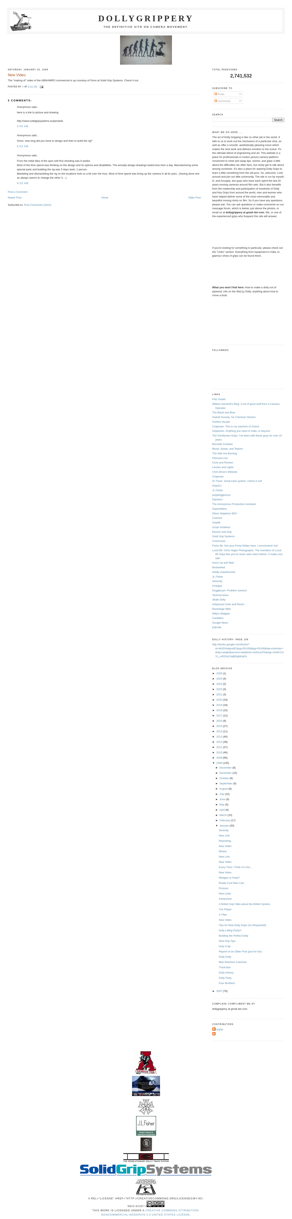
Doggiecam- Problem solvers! (229, 590)
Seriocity (217, 581)
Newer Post (14, 197)
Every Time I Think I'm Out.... (236, 867)
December (225, 767)
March (223, 815)
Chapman (218, 476)
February (225, 820)
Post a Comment (17, 191)
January (224, 825)
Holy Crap (225, 946)
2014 (219, 731)
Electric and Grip (222, 531)
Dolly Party (225, 977)
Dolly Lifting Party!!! (230, 930)
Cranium (217, 517)
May (222, 804)
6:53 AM (22, 146)
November (225, 772)
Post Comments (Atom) (37, 204)
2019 (219, 705)
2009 (219, 757)
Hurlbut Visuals (221, 421)
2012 (219, 741)
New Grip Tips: (227, 940)
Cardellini (217, 618)
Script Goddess (221, 527)
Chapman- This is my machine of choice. (236, 426)
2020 (219, 699)
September (226, 783)
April (222, 809)
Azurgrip (218, 1029)
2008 (219, 762)
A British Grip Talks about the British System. (245, 904)
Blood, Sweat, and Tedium (227, 448)
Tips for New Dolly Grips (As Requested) (242, 925)
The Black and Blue (223, 412)
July (222, 794)
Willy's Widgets (221, 613)
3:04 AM (22, 126)
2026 (219, 673)
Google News (220, 622)
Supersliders (219, 508)
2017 (219, 715)
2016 (219, 720)
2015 (219, 726)
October (224, 778)
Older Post (194, 197)
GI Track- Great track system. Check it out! (237, 480)
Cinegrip (217, 585)
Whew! (223, 851)
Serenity (224, 830)
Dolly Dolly (225, 956)
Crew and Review (222, 462)
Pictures (223, 888)
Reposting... (226, 840)
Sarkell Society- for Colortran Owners (234, 417)
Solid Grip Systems (223, 536)
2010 (219, 752)
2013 (219, 736)
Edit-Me (216, 627)
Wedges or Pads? (229, 877)
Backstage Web (221, 608)
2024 (219, 683)
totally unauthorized (223, 572)
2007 (219, 991)
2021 (219, 694)
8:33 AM (22, 183)
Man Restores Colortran (233, 962)
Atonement (225, 898)
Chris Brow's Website (224, 471)
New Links (225, 893)
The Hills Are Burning (224, 453)
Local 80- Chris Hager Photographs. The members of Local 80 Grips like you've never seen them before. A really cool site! (247, 554)
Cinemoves (218, 540)
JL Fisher (217, 490)
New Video (225, 846)
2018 (219, 710)
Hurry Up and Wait (223, 562)
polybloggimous (221, 494)
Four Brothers (227, 983)
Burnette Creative (222, 444)
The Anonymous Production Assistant (234, 504)
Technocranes (220, 595)
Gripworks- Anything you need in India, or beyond (241, 430)
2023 (219, 689)
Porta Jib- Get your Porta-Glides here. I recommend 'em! (245, 545)
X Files (223, 914)
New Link (224, 835)
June (222, 799)
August (223, 788)
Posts (219, 94)
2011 (219, 747)
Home (104, 197)
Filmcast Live (220, 458)
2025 (219, 678)
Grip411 (217, 485)
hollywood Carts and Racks (228, 604)
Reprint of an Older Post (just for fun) (240, 951)
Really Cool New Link (231, 882)
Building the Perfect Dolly (233, 935)
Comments (222, 101)
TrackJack (225, 967)
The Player (225, 909)
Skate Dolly (219, 599)
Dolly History (226, 972)
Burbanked (218, 567)
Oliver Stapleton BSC (224, 513)
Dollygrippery (146, 18)
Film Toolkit (218, 399)
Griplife (216, 522)
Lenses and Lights (223, 467)
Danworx (217, 499)
